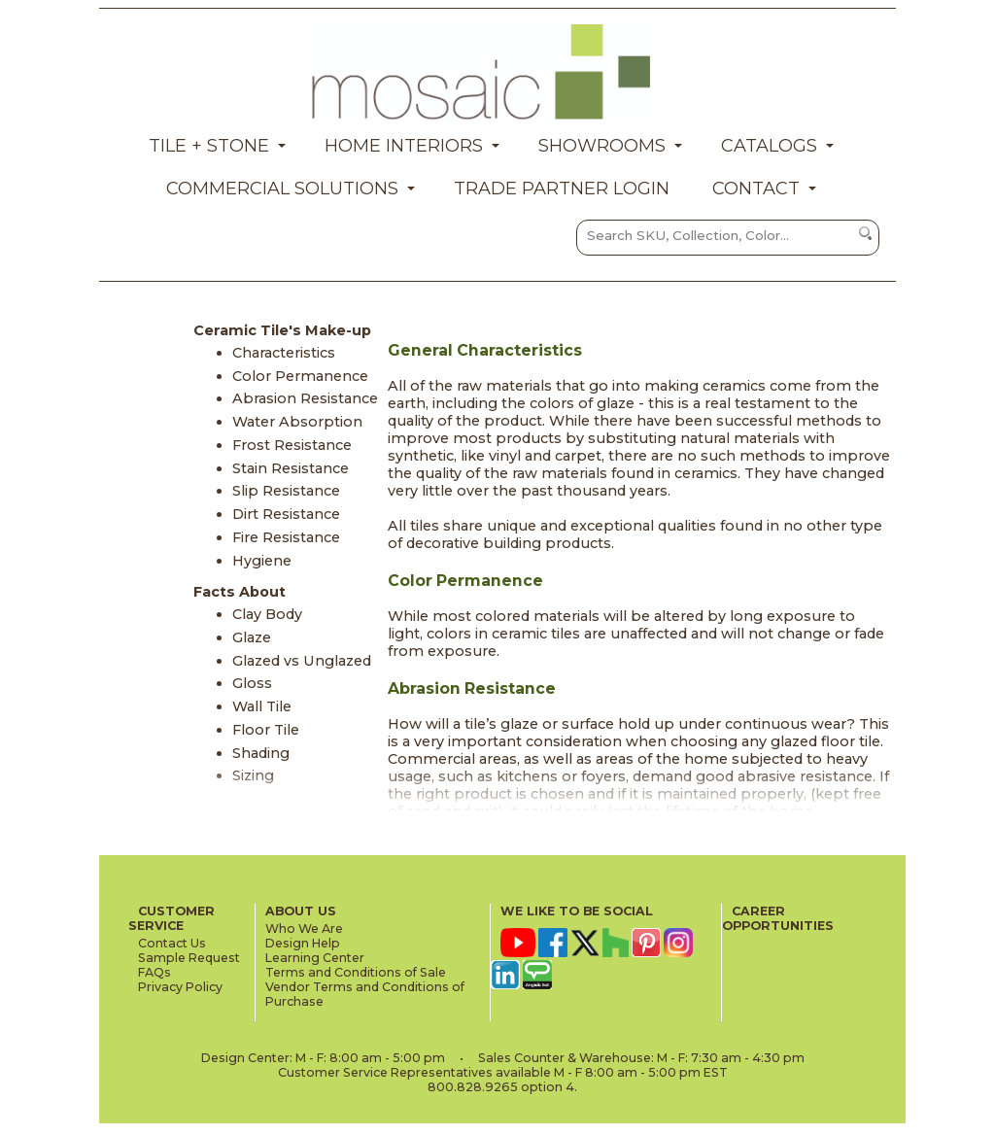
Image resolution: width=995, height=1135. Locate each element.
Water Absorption (297, 421)
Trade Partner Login (561, 188)
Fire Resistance (286, 537)
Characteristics (283, 352)
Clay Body (267, 614)
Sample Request (189, 957)
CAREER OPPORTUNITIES (778, 918)
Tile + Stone (209, 145)
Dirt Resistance (286, 514)
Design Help (302, 943)
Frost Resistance (292, 445)
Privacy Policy (180, 987)
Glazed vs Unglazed (301, 661)
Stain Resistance (290, 468)
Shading (261, 753)
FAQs (154, 972)
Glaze (251, 637)
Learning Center (314, 957)
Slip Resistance (286, 490)
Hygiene (262, 560)
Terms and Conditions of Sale (355, 972)
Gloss (252, 683)
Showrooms (602, 145)
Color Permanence (300, 376)
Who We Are (304, 928)
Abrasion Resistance (305, 398)
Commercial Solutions (282, 188)
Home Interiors (404, 145)
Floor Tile (265, 730)
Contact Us (172, 943)
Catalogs (769, 145)
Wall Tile (262, 706)
